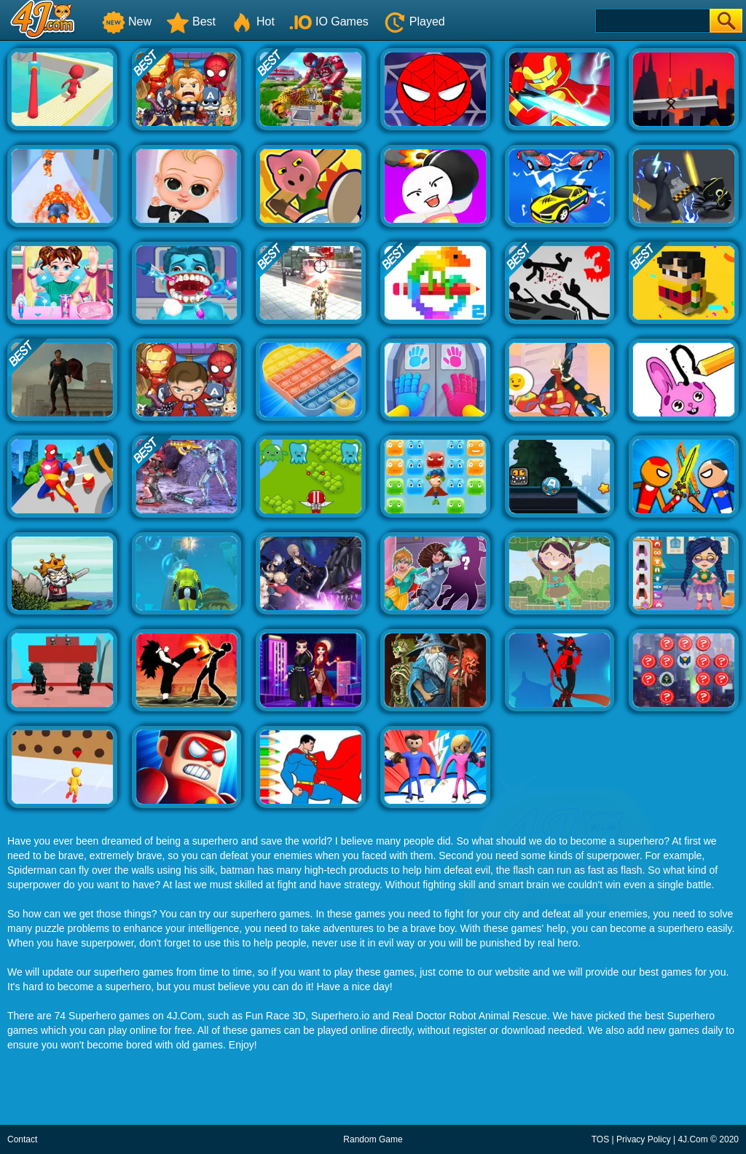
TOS (600, 1139)
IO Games (329, 21)
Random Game (372, 1139)
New (127, 21)
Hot (252, 21)
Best (191, 21)
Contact (22, 1139)
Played (414, 21)
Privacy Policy (643, 1139)
